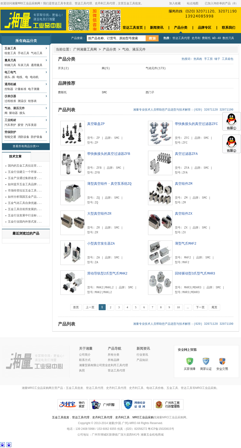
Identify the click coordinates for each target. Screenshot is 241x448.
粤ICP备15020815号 (161, 429)
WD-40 (216, 38)
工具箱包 (227, 59)
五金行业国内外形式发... (25, 222)
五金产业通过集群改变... (25, 178)
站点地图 (192, 3)
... (188, 307)
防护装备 (36, 137)
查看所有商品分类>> (26, 146)
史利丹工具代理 (118, 365)
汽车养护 (10, 125)
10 (178, 307)
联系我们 (228, 27)
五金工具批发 (60, 417)
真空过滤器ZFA (186, 154)
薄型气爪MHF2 (185, 244)
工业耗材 (10, 120)
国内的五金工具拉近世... (25, 166)
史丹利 (196, 38)
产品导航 (114, 349)
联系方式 (85, 360)
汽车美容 (31, 125)
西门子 (150, 92)
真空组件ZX (183, 214)
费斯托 (206, 38)
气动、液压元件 (15, 108)
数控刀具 (228, 38)
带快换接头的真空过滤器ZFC (196, 124)
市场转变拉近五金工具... (25, 190)
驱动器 (13, 113)
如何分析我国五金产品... (25, 197)
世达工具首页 (133, 27)
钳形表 (32, 101)
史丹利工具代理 (102, 417)
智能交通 (10, 137)
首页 (76, 307)
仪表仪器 (10, 96)
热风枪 (198, 59)
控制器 (9, 89)
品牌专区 (204, 27)
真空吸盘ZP (96, 124)
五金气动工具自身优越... (25, 203)
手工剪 (208, 59)
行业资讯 (142, 355)
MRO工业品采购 (143, 417)
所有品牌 (113, 360)
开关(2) (63, 68)
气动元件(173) (156, 68)
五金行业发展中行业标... (25, 215)
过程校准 (10, 101)
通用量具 (36, 65)
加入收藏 (175, 3)
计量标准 (20, 89)
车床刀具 (23, 65)
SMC (104, 92)
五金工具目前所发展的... (25, 209)
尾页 (214, 307)
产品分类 (180, 27)
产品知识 (142, 360)
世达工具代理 (181, 38)
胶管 (20, 125)
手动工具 (23, 53)
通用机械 (10, 84)
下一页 (200, 307)
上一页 (90, 307)
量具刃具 (10, 60)
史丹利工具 (122, 417)
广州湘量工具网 (85, 49)
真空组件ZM (183, 184)
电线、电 (22, 77)
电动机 (34, 77)
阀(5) (106, 68)
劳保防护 (10, 132)
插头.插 (10, 77)
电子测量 (34, 89)
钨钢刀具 (10, 65)
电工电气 (10, 72)
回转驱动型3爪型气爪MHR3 (195, 273)
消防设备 (23, 137)
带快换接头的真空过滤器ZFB (108, 154)
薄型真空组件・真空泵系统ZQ (109, 184)
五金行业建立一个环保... (25, 172)
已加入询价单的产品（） (221, 3)
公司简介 (85, 355)
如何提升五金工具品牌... (25, 184)
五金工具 (10, 48)
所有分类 (113, 355)
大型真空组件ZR (99, 214)
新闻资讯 (156, 27)
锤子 (217, 59)
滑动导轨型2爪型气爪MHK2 (107, 273)
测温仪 (22, 101)
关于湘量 (85, 349)
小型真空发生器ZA (101, 244)
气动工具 (36, 53)
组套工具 (10, 53)
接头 (22, 113)
